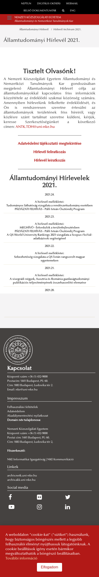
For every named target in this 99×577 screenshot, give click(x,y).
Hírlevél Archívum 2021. (67, 29)
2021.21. (49, 268)
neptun (26, 4)
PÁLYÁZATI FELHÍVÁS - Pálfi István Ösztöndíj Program (50, 209)
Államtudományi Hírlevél (34, 29)
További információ (21, 558)
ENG (72, 11)
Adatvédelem (16, 411)
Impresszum (17, 398)
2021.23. (49, 216)
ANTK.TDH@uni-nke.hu (35, 127)
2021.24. (49, 194)
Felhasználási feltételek (22, 407)
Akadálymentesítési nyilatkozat (27, 416)
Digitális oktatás (48, 4)
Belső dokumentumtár (40, 11)
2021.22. (49, 246)
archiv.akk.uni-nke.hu (21, 480)
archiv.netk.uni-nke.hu (22, 475)
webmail (72, 4)
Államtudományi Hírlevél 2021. (42, 40)
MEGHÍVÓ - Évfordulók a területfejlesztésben (50, 227)
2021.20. (49, 290)
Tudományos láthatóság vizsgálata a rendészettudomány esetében (49, 205)
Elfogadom (49, 567)
